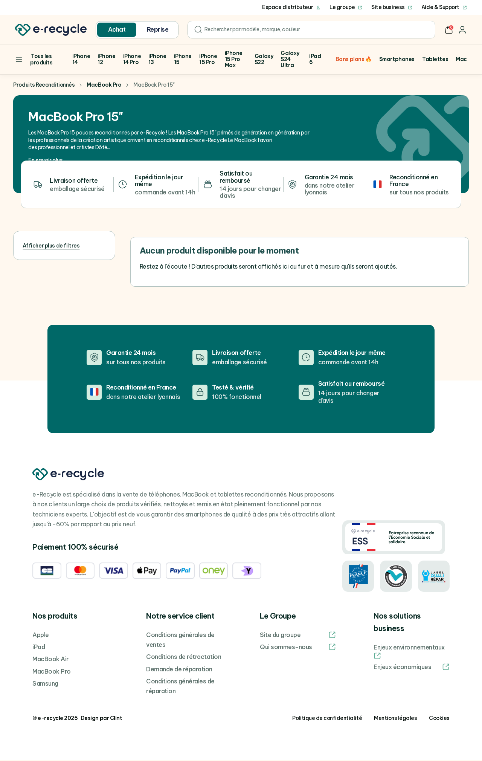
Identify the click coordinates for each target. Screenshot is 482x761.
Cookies (439, 718)
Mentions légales (395, 718)
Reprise (158, 29)
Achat (117, 29)
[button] (448, 29)
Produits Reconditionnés (44, 85)
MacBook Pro (104, 85)
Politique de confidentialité (327, 718)
